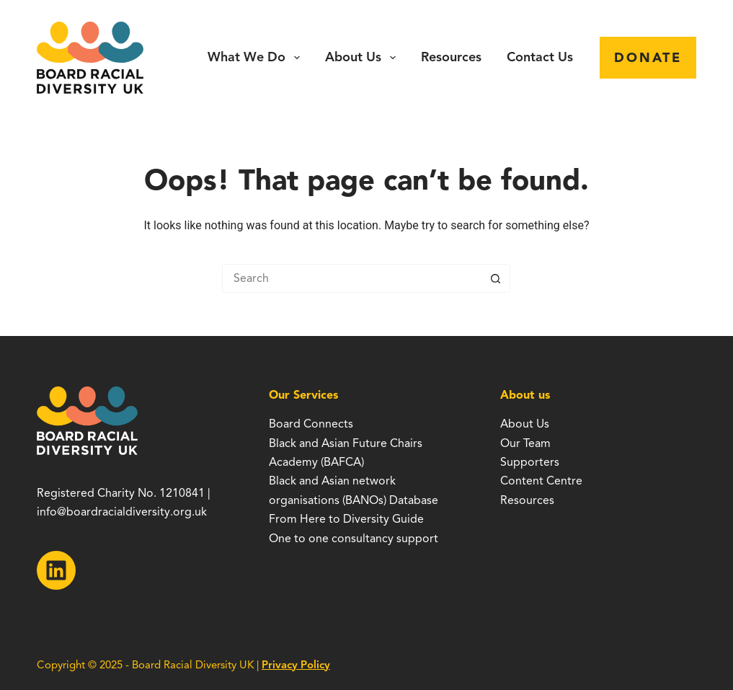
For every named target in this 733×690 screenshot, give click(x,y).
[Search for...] (351, 278)
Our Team (525, 443)
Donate (648, 58)
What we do (257, 57)
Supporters (529, 462)
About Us (363, 57)
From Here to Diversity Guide (346, 519)
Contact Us (540, 57)
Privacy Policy (296, 664)
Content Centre (541, 481)
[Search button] (495, 278)
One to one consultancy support (353, 538)
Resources (451, 57)
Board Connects (311, 424)
